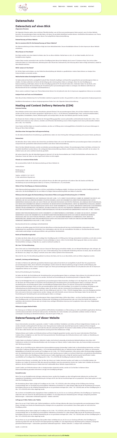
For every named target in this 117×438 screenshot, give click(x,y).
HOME (55, 6)
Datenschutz (42, 435)
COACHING (83, 6)
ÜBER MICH (61, 6)
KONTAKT (91, 6)
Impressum (33, 435)
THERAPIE (70, 6)
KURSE (76, 6)
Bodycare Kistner (23, 435)
